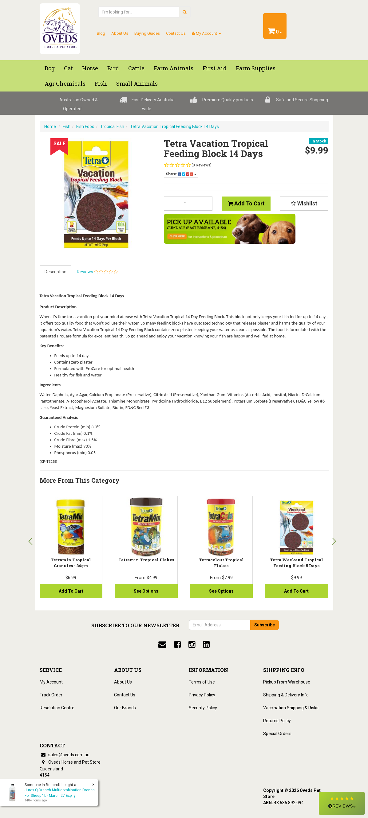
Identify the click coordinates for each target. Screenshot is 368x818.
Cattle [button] (136, 68)
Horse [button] (90, 68)
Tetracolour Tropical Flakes (221, 562)
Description (55, 271)
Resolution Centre (57, 707)
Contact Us (176, 33)
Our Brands (125, 707)
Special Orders (277, 733)
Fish (66, 126)
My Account (51, 682)
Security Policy (203, 707)
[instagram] (192, 644)
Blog (101, 33)
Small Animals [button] (137, 83)
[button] (342, 803)
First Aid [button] (215, 68)
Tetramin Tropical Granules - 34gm (71, 562)
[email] (162, 644)
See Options (221, 591)
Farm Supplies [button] (255, 68)
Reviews (97, 271)
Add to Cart (246, 203)
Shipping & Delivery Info (286, 694)
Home (50, 126)
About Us (119, 33)
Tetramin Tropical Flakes (146, 560)
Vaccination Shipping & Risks (291, 707)
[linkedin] (206, 644)
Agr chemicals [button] (65, 83)
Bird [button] (113, 68)
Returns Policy (277, 720)
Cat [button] (68, 68)
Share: (181, 174)
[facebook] (177, 644)
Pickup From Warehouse (286, 682)
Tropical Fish (112, 126)
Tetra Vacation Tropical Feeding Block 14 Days (174, 126)
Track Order (51, 694)
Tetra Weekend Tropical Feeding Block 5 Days (296, 562)
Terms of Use (202, 682)
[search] (184, 12)
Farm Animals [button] (173, 68)
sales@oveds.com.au (64, 754)
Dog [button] (50, 68)
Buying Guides (147, 33)
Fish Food (85, 126)
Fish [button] (101, 83)
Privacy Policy (202, 694)
